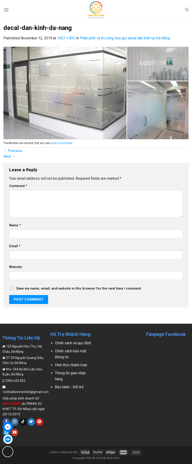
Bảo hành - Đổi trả (69, 387)
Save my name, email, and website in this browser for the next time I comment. (79, 288)
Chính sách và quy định (73, 343)
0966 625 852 (15, 381)
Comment (18, 186)
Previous (12, 151)
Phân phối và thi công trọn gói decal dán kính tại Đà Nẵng (125, 38)
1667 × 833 (66, 38)
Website (15, 267)
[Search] (187, 9)
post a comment (61, 143)
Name (15, 225)
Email (14, 246)
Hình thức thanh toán (71, 365)
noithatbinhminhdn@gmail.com (25, 392)
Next (9, 156)
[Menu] (6, 9)
